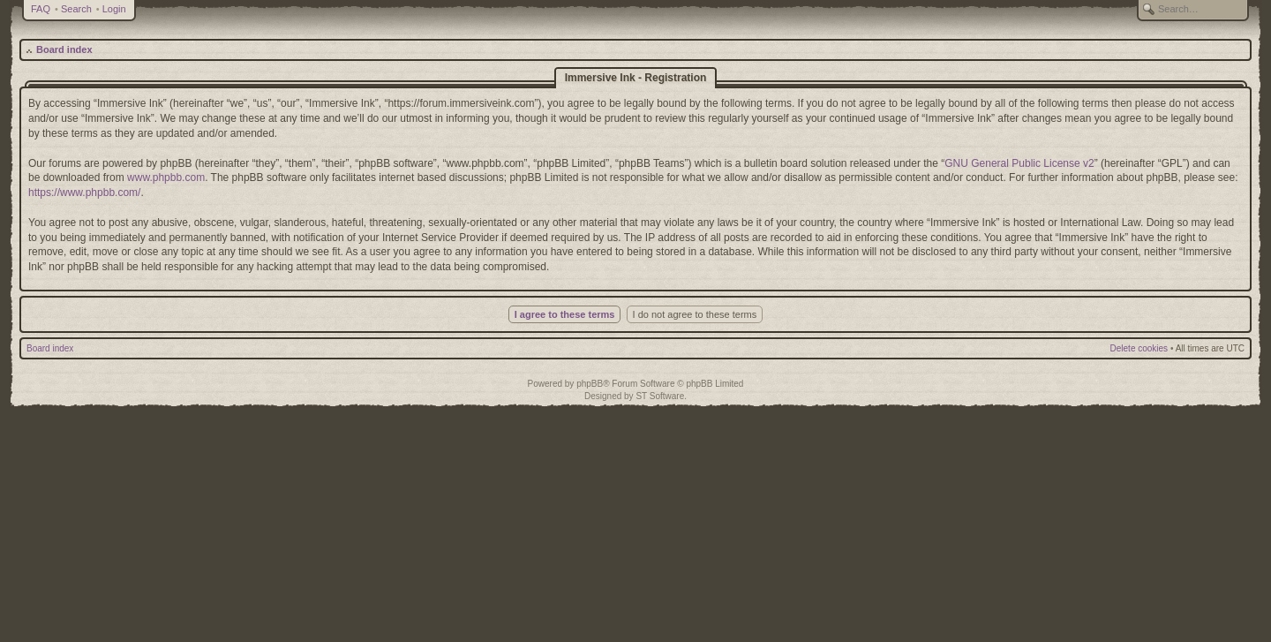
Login (114, 9)
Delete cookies (1139, 348)
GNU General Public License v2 (1019, 163)
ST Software (660, 396)
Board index (64, 49)
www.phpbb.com (166, 177)
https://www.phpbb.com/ (84, 192)
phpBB (589, 384)
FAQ (40, 9)
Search (76, 9)
